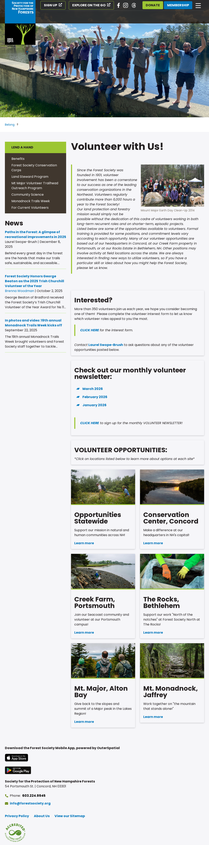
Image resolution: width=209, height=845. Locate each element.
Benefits (17, 158)
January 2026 (94, 405)
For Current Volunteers (30, 207)
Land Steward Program (29, 176)
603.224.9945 (34, 795)
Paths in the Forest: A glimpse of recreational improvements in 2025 (35, 234)
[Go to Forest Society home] (20, 22)
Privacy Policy (17, 816)
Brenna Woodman (19, 291)
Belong (9, 125)
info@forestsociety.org (30, 803)
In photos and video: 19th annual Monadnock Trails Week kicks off (33, 323)
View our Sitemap (69, 816)
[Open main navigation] (198, 5)
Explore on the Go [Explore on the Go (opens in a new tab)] (89, 5)
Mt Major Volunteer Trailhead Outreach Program (34, 185)
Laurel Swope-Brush (105, 344)
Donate (153, 5)
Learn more (84, 543)
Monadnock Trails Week (30, 201)
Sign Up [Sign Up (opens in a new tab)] (50, 5)
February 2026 (94, 397)
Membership (178, 5)
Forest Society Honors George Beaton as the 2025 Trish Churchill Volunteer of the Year (34, 281)
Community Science (27, 194)
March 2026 (92, 388)
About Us (42, 816)
